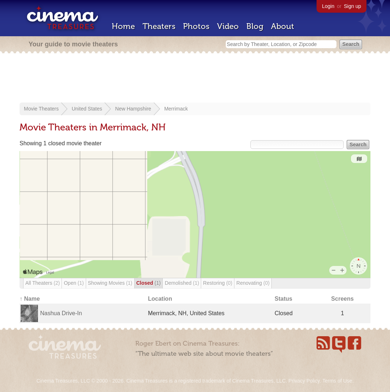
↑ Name (30, 299)
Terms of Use (337, 381)
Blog (254, 26)
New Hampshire (133, 109)
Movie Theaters (41, 109)
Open (74, 283)
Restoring (217, 283)
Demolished (182, 283)
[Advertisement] (195, 78)
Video (228, 26)
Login (328, 6)
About (282, 26)
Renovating (253, 283)
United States (87, 109)
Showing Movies (110, 283)
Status (283, 299)
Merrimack (176, 109)
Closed (148, 283)
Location (160, 299)
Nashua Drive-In (61, 313)
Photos (196, 26)
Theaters (159, 26)
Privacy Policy (303, 381)
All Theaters (42, 283)
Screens (342, 299)
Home (123, 26)
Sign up (352, 6)
